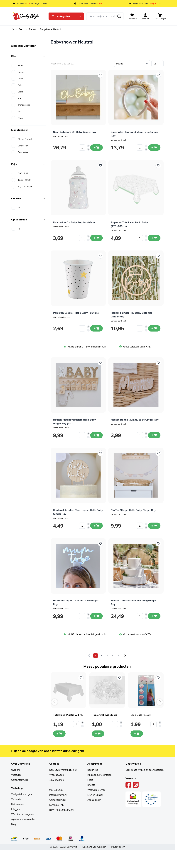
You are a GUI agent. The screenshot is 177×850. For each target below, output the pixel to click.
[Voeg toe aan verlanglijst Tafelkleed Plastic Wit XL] (81, 677)
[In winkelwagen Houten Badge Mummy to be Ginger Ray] (154, 435)
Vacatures (16, 774)
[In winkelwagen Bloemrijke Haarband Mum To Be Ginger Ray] (154, 147)
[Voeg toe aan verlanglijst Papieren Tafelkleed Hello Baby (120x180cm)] (158, 165)
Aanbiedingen (94, 800)
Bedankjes (92, 769)
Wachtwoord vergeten (22, 814)
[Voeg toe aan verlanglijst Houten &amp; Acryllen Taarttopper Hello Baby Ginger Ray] (100, 453)
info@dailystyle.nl (57, 795)
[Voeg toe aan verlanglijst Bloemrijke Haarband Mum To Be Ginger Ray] (158, 75)
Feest (21, 29)
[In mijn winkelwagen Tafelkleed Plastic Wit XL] (59, 733)
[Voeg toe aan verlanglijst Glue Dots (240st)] (158, 677)
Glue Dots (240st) (141, 714)
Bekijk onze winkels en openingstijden (144, 769)
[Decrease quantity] (88, 149)
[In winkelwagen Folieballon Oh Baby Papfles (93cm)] (96, 238)
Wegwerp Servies (96, 790)
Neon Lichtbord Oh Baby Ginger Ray (74, 131)
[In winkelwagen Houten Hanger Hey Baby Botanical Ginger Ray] (154, 328)
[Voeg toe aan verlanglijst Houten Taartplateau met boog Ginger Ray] (158, 543)
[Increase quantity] (88, 146)
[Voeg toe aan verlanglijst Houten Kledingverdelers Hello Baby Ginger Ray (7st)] (100, 362)
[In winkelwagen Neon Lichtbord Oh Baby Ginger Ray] (96, 147)
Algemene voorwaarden (23, 819)
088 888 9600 (56, 790)
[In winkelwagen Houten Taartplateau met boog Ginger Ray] (154, 616)
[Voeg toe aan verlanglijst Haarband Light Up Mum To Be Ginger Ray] (100, 543)
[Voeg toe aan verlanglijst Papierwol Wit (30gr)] (119, 677)
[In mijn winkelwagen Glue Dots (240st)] (136, 733)
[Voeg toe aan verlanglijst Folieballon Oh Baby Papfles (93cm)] (100, 165)
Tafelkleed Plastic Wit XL (68, 714)
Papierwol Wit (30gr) (104, 714)
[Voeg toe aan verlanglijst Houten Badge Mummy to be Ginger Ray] (158, 362)
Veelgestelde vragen (21, 794)
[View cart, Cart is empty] (160, 16)
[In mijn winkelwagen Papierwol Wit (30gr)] (98, 733)
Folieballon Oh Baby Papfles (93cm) (74, 222)
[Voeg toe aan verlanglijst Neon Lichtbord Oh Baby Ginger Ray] (100, 75)
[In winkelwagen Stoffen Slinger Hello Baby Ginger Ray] (154, 526)
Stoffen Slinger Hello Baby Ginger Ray (133, 510)
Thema (32, 29)
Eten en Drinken (95, 795)
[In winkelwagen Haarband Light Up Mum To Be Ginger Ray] (96, 616)
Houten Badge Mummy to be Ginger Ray (135, 419)
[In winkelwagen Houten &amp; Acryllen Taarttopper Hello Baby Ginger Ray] (96, 526)
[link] (89, 656)
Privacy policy (118, 846)
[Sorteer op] (132, 63)
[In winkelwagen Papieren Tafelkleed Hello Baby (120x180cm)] (154, 238)
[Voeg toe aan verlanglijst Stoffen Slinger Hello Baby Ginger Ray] (158, 453)
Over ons (15, 769)
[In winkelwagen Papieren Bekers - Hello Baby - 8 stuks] (96, 328)
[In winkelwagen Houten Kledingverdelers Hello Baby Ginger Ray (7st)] (96, 435)
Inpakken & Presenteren (99, 774)
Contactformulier (19, 780)
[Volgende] (125, 656)
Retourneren (17, 804)
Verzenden (16, 799)
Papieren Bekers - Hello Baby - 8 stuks (76, 312)
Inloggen (15, 809)
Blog (13, 824)
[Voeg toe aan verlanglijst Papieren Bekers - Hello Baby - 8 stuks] (100, 256)
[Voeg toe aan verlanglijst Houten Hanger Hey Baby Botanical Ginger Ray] (158, 256)
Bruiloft (91, 785)
